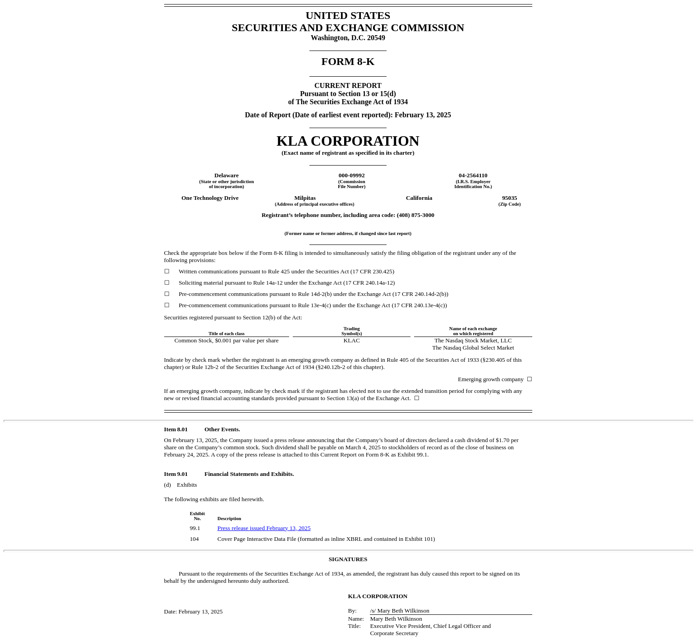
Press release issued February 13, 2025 (264, 528)
